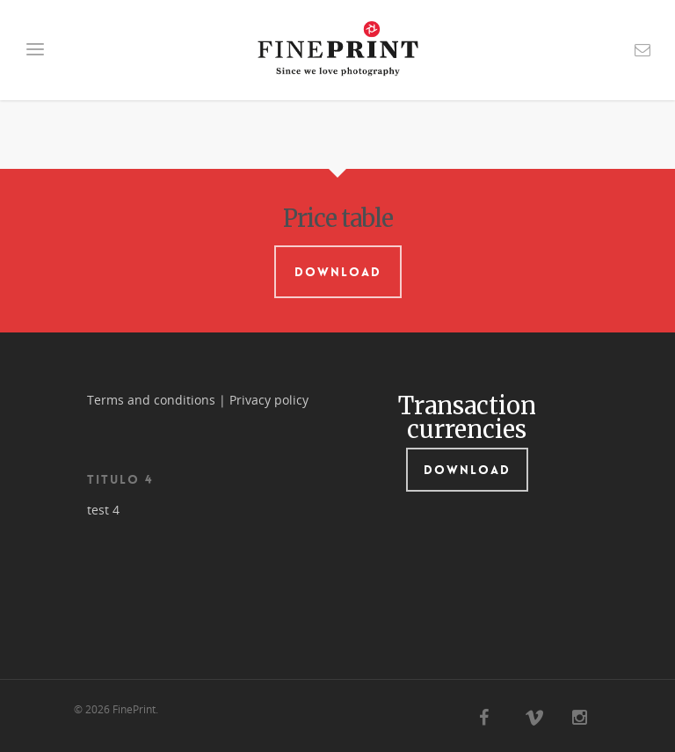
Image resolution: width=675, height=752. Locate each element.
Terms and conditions (151, 399)
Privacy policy (268, 399)
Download (337, 272)
